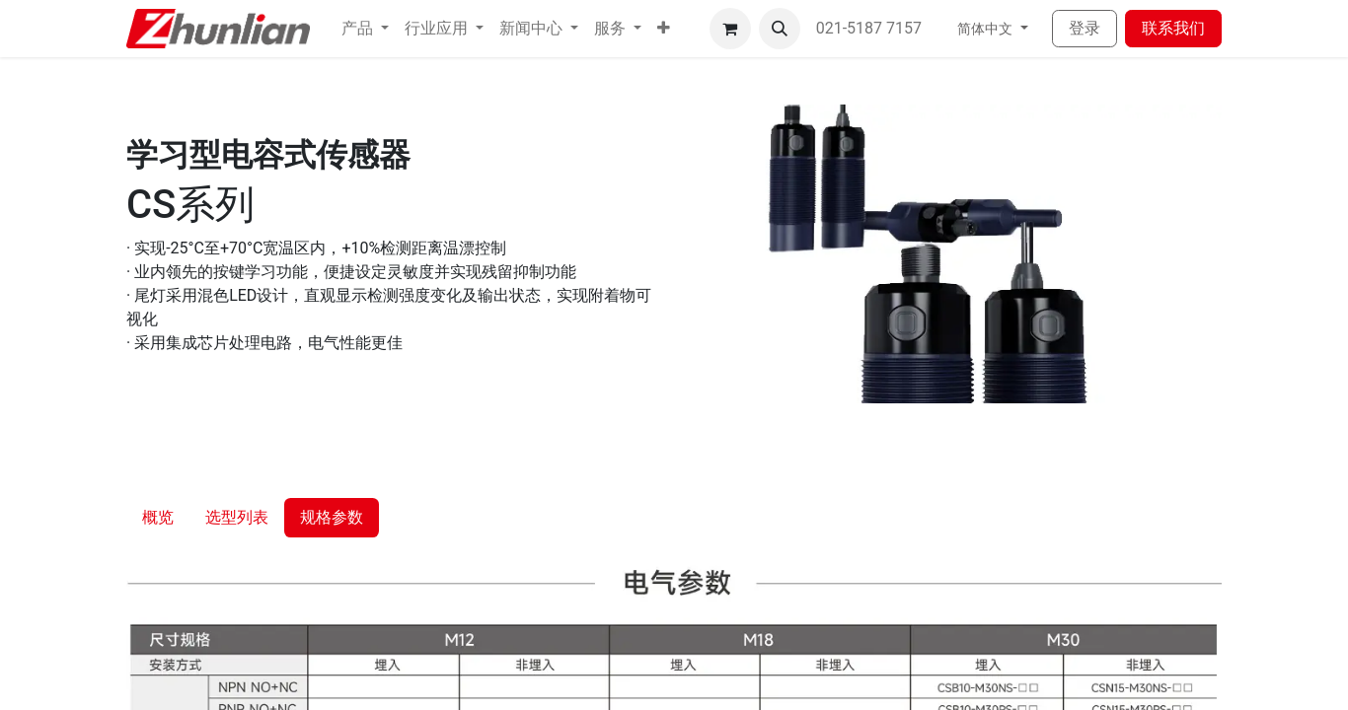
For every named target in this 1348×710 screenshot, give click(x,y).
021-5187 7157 (871, 28)
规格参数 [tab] (331, 517)
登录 (1084, 28)
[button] (663, 28)
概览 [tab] (158, 517)
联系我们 (1173, 28)
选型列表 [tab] (236, 517)
